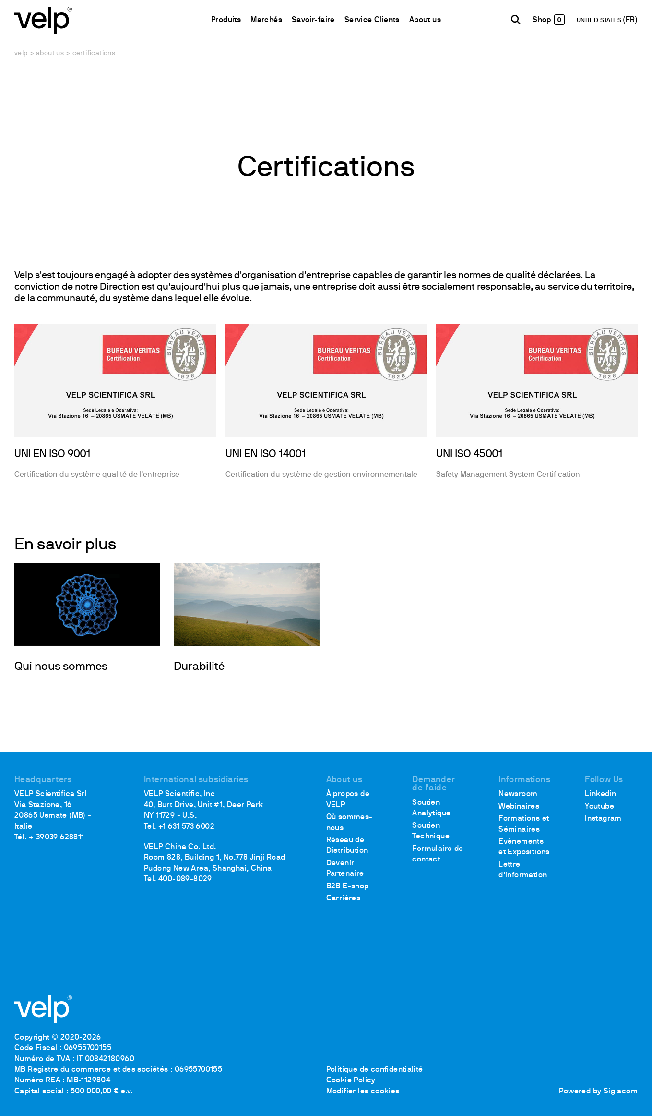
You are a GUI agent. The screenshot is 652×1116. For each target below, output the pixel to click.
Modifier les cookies (363, 1091)
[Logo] (43, 19)
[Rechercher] (516, 19)
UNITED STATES (600, 21)
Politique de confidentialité (374, 1070)
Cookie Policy (351, 1080)
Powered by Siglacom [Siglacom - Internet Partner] (598, 1091)
